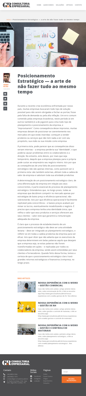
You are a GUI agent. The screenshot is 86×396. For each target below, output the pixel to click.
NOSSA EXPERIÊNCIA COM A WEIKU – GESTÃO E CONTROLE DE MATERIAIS (58, 328)
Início (9, 20)
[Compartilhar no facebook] (5, 94)
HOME (39, 5)
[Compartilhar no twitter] (5, 99)
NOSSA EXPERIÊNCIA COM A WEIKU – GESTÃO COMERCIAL (58, 284)
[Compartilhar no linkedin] (5, 103)
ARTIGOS (69, 5)
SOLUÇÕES (60, 5)
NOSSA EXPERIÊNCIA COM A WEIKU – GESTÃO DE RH (58, 304)
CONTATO (78, 5)
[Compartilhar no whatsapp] (5, 108)
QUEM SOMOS (48, 5)
